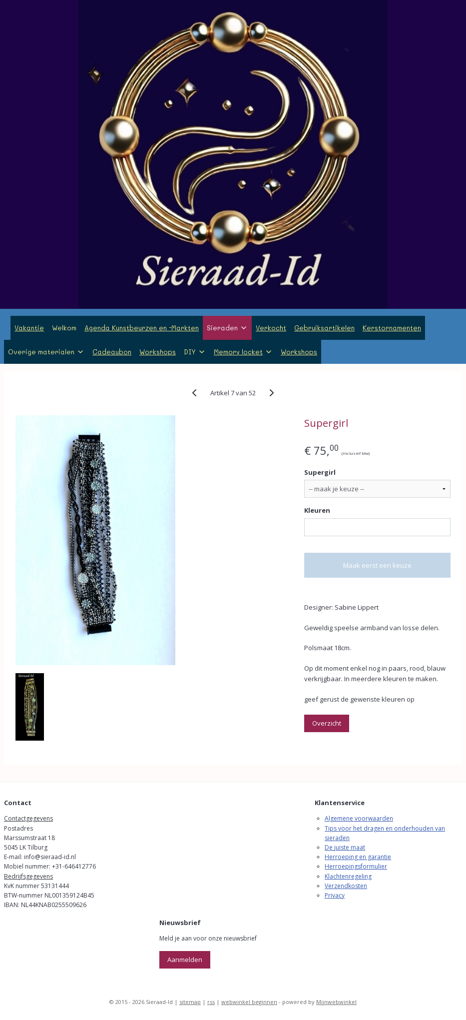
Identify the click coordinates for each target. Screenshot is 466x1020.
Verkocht (271, 327)
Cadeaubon (111, 351)
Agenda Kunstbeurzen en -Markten (141, 327)
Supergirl (320, 472)
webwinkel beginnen (249, 1002)
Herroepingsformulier (356, 866)
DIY (195, 351)
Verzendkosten (346, 886)
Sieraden (227, 327)
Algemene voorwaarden (359, 818)
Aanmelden (184, 959)
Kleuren (317, 510)
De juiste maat (345, 847)
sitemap (190, 1002)
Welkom (64, 327)
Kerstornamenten (392, 327)
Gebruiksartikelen (324, 327)
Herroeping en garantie (358, 857)
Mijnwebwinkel (336, 1002)
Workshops (157, 351)
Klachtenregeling (348, 876)
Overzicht (326, 723)
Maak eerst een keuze (377, 565)
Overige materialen (46, 351)
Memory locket (243, 351)
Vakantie (29, 327)
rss (211, 1002)
